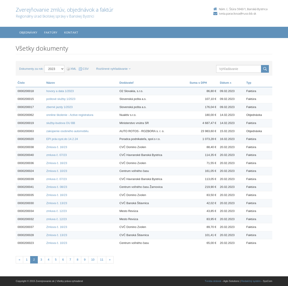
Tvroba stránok (213, 281)
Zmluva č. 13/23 (56, 203)
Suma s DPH (198, 82)
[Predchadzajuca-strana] (19, 259)
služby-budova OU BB (60, 123)
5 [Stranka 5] (55, 259)
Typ (248, 82)
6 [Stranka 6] (63, 259)
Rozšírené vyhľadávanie (113, 68)
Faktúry (50, 32)
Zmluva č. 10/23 (56, 171)
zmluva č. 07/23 (56, 155)
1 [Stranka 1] (26, 259)
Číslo (21, 82)
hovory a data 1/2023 (60, 91)
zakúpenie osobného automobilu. (67, 131)
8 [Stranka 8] (77, 259)
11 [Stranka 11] (101, 259)
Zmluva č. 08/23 (56, 187)
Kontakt (71, 32)
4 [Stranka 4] (48, 259)
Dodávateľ (126, 82)
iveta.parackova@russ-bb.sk (237, 13)
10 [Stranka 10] (92, 259)
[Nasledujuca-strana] (109, 259)
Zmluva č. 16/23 (56, 147)
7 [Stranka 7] (70, 259)
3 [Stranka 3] (41, 259)
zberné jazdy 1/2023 (59, 107)
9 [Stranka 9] (85, 259)
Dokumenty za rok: (31, 68)
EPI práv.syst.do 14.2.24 (62, 139)
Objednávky (28, 32)
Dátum (225, 82)
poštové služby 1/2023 (60, 99)
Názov (50, 82)
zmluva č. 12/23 (56, 211)
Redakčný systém (251, 281)
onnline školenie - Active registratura (69, 115)
